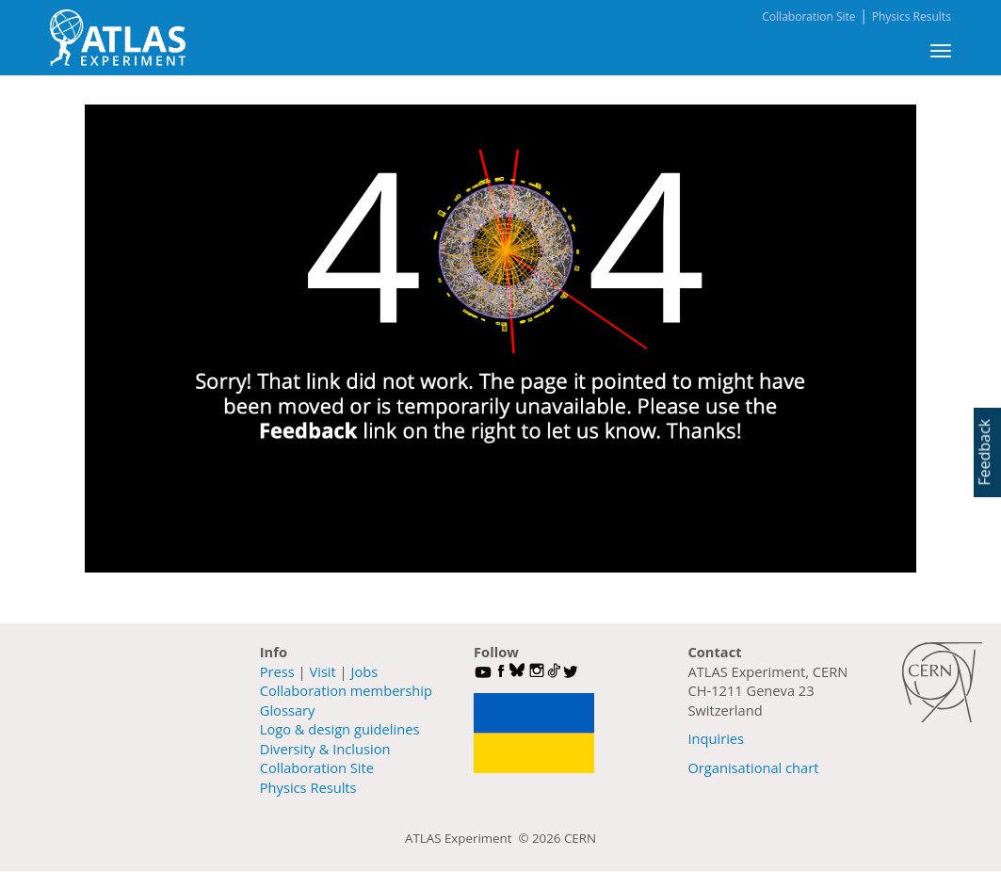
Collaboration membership (346, 690)
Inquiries (715, 738)
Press (277, 671)
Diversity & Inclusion (325, 748)
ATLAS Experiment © (468, 838)
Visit (322, 671)
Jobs (364, 671)
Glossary (287, 710)
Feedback (984, 452)
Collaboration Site (808, 16)
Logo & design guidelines (340, 728)
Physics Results (911, 16)
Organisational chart (752, 767)
